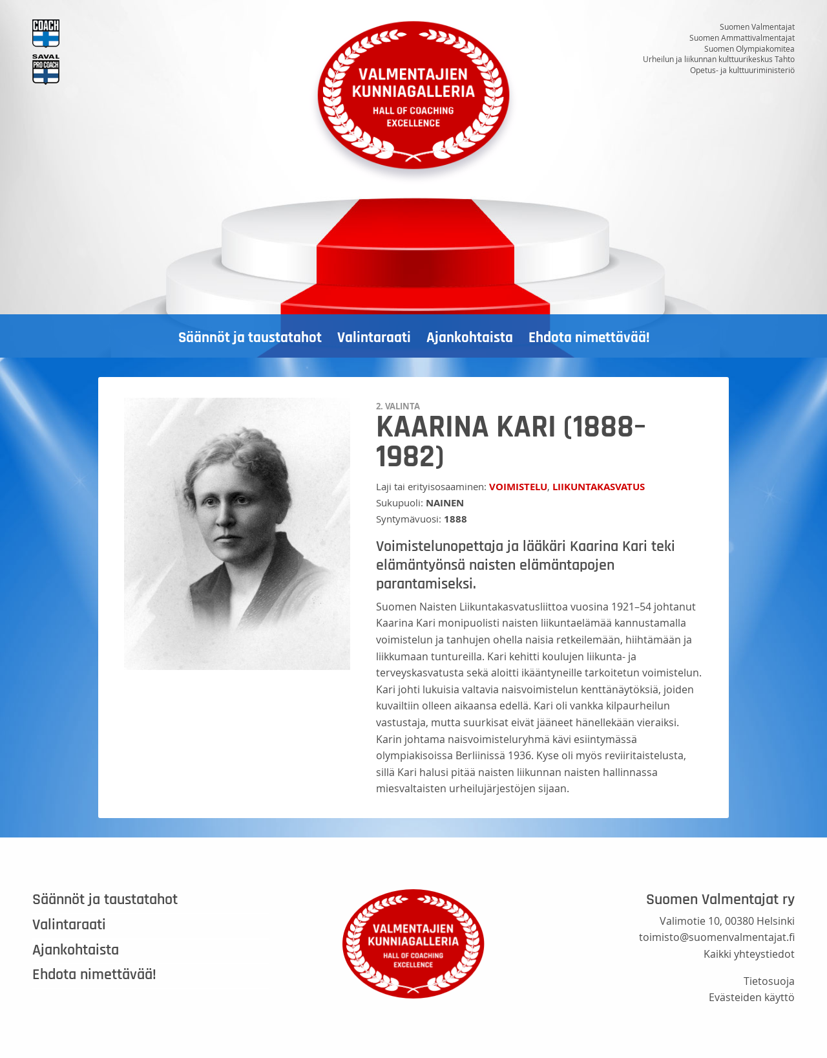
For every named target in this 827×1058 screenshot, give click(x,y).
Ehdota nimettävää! (589, 337)
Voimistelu (518, 486)
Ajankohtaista (469, 337)
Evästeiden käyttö (752, 997)
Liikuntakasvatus (598, 486)
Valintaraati (374, 337)
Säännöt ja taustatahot (250, 337)
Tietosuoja (769, 981)
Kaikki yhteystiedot (749, 954)
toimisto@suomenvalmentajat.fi (717, 937)
